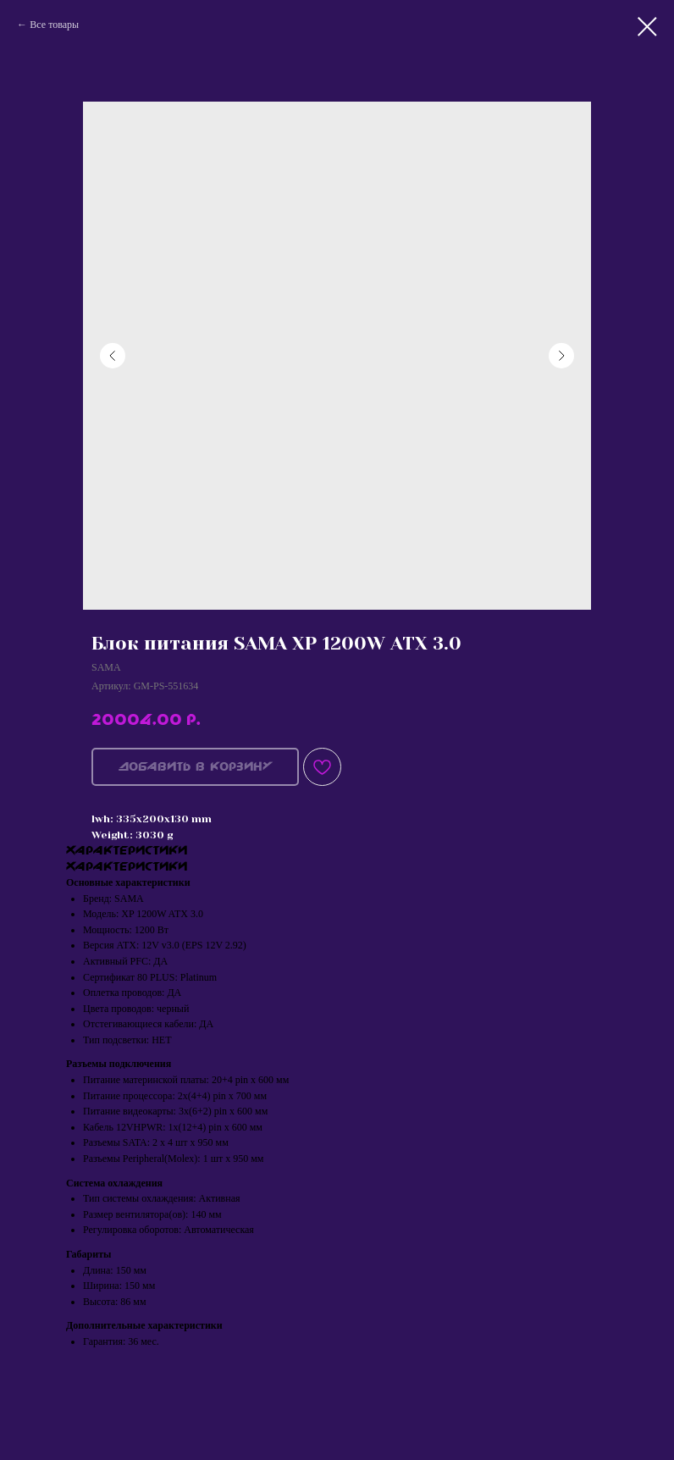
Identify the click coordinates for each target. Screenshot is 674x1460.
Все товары (54, 24)
